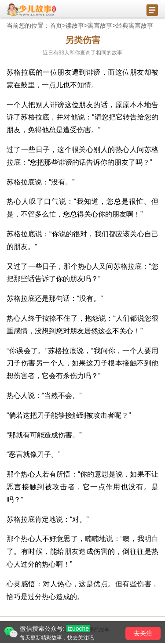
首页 (56, 25)
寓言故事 (100, 25)
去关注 (143, 633)
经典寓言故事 (134, 25)
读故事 (75, 25)
